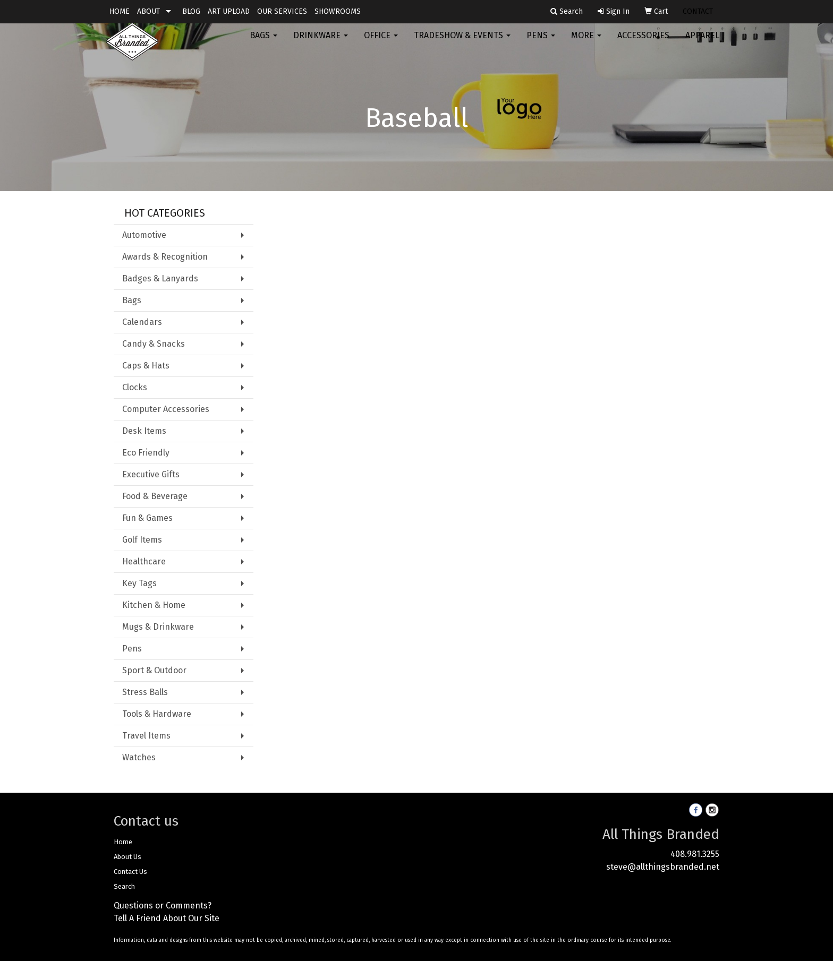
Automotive (144, 235)
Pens (540, 42)
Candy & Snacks (153, 344)
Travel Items (146, 736)
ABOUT (148, 11)
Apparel (702, 42)
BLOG (191, 11)
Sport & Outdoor (154, 670)
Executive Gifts (151, 474)
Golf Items (142, 540)
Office (381, 42)
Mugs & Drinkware (158, 627)
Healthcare (144, 561)
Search (124, 886)
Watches (139, 757)
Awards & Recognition (165, 257)
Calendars (142, 322)
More (586, 42)
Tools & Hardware (156, 714)
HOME (119, 11)
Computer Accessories (165, 409)
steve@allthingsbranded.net (662, 867)
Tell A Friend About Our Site (166, 918)
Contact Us (130, 872)
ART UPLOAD (229, 11)
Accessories (643, 42)
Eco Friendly (145, 453)
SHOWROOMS (337, 11)
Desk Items (144, 431)
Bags (263, 42)
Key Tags (139, 583)
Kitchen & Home (153, 605)
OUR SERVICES (282, 11)
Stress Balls (145, 692)
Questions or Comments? (162, 905)
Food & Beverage (155, 496)
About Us (127, 857)
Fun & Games (147, 518)
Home (123, 842)
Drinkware (320, 42)
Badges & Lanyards (160, 278)
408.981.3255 (694, 854)
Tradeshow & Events (462, 42)
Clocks (134, 387)
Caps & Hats (145, 366)
